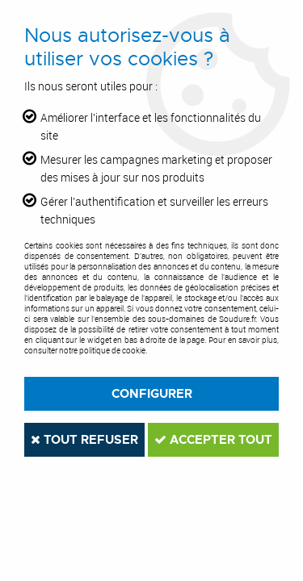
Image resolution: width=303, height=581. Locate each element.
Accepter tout (213, 440)
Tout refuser (84, 440)
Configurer (152, 394)
